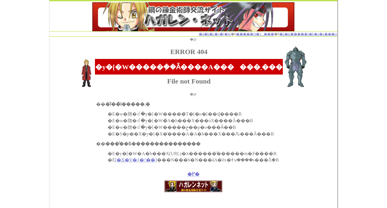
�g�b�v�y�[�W (215, 34)
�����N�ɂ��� (255, 34)
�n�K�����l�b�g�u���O (308, 34)
